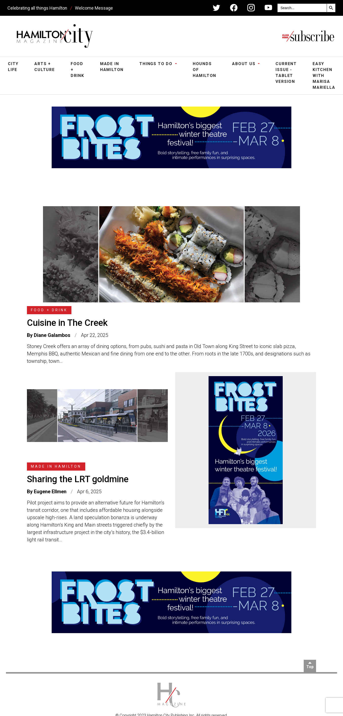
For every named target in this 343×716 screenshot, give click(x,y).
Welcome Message (94, 8)
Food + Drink (77, 69)
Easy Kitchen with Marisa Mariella (324, 75)
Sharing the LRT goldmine (78, 479)
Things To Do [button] (156, 63)
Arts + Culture (44, 66)
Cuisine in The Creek (67, 323)
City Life (13, 66)
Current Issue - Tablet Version (286, 72)
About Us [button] (244, 63)
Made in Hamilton (112, 66)
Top (310, 666)
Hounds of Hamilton (204, 69)
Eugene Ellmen (50, 492)
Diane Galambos (52, 335)
